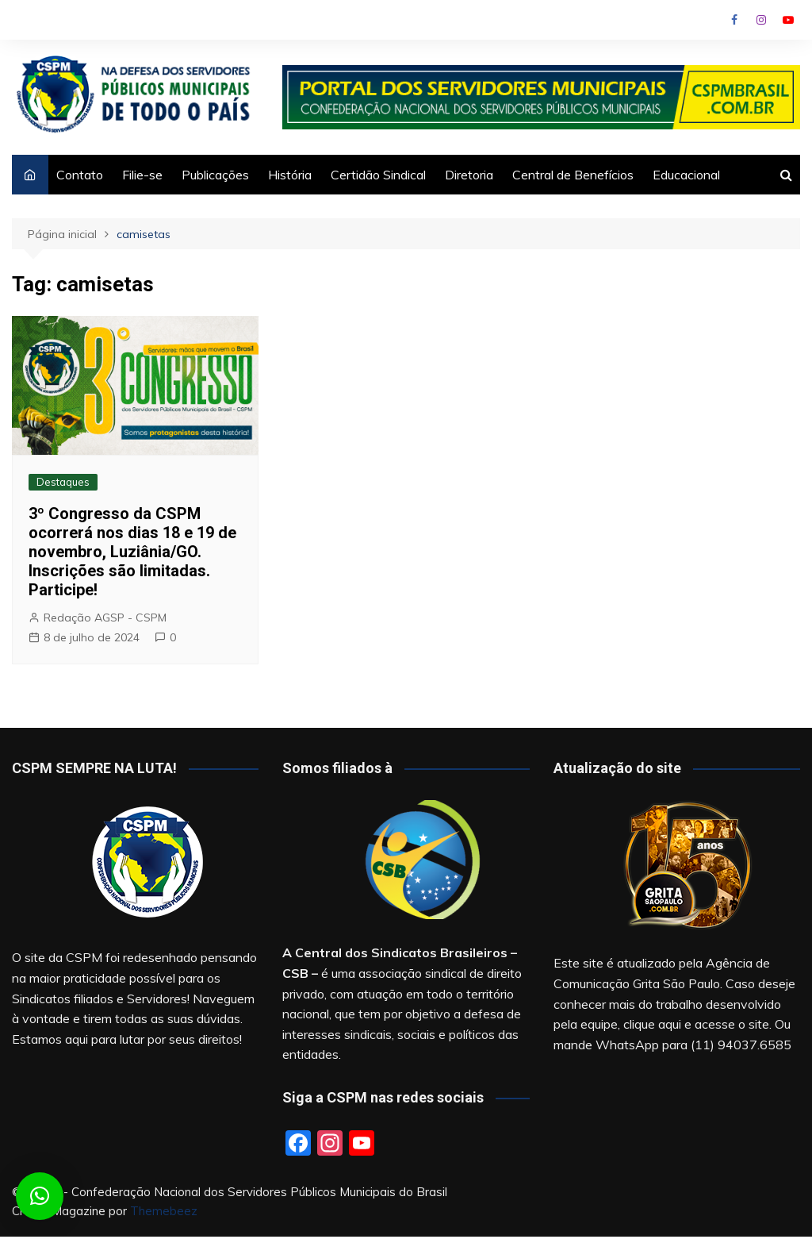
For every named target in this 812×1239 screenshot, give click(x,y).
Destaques (63, 481)
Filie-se (142, 175)
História (290, 175)
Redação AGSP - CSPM (105, 617)
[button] (39, 1196)
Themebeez (163, 1210)
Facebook (734, 20)
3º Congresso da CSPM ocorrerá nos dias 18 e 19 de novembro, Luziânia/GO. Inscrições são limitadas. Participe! (132, 551)
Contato (79, 175)
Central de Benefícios (573, 175)
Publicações (215, 175)
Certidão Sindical (378, 175)
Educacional (686, 175)
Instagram (761, 20)
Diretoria (469, 175)
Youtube (788, 20)
